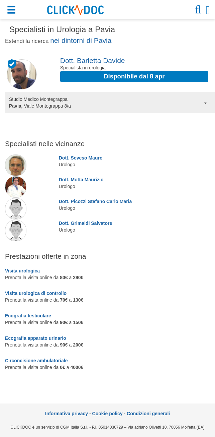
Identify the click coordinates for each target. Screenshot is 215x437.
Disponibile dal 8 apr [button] (134, 76)
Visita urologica (22, 270)
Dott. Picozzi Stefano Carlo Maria (95, 201)
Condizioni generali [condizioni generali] (148, 413)
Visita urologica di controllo (36, 293)
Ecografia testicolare (28, 315)
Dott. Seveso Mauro (81, 158)
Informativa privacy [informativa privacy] (66, 413)
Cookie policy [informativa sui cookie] (107, 413)
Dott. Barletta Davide (92, 60)
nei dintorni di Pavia (80, 40)
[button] (12, 10)
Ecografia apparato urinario (35, 338)
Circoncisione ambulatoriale (36, 360)
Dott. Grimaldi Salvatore (85, 223)
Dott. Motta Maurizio (81, 179)
